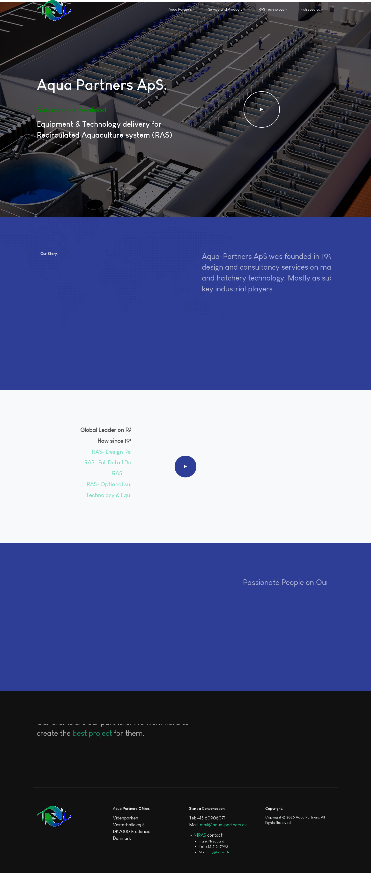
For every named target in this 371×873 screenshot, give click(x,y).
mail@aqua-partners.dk (223, 824)
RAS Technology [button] (273, 9)
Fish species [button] (312, 9)
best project (92, 725)
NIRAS (199, 835)
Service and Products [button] (226, 9)
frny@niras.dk (218, 852)
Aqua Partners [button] (182, 9)
